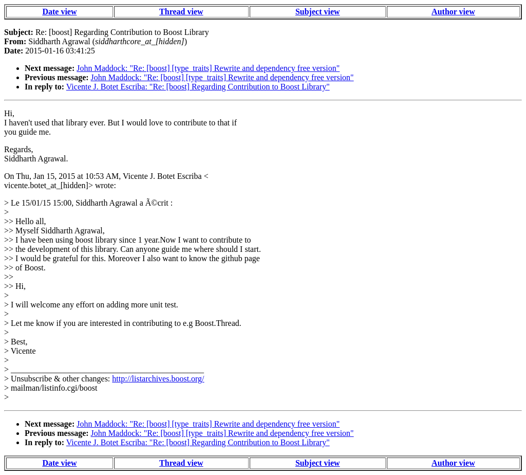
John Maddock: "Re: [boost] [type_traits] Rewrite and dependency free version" (208, 68)
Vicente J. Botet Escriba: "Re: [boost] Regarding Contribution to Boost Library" (198, 86)
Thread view (181, 11)
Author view (453, 11)
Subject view (317, 11)
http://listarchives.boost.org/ (158, 378)
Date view (59, 11)
